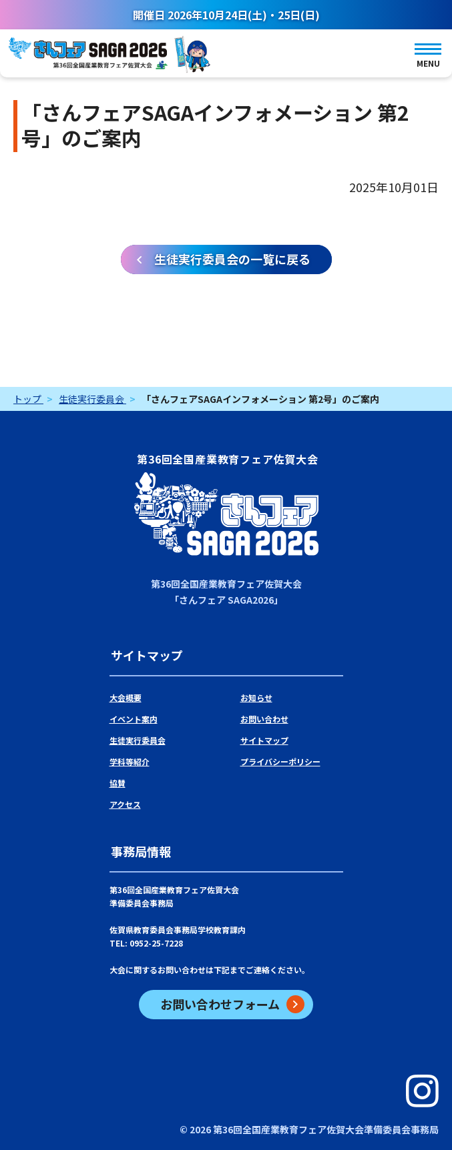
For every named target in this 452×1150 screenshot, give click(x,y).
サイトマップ (264, 740)
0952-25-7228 (156, 943)
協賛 (117, 782)
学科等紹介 (129, 761)
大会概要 (125, 697)
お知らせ (256, 697)
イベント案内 (133, 718)
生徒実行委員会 (137, 740)
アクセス (125, 804)
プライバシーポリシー (280, 761)
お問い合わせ (264, 718)
